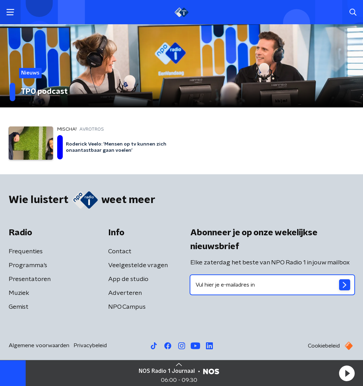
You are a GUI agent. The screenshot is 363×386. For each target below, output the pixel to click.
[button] (347, 373)
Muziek (19, 293)
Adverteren (125, 293)
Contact (119, 251)
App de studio (128, 279)
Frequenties (26, 251)
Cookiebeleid (324, 346)
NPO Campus (127, 307)
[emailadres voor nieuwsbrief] (272, 285)
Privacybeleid (90, 345)
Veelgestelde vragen (138, 265)
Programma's (28, 265)
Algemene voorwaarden (39, 345)
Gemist (18, 307)
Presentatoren (30, 279)
